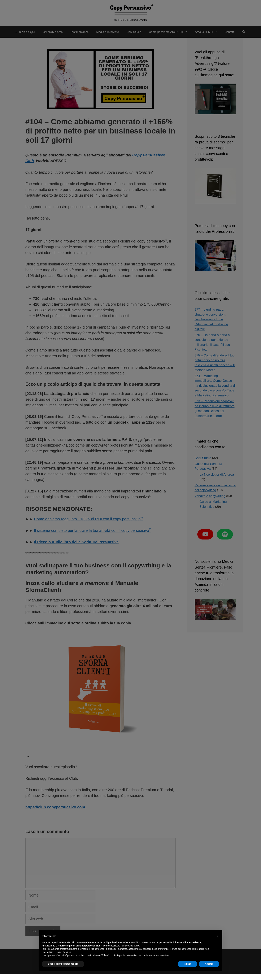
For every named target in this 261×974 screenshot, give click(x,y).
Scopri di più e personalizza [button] (63, 964)
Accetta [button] (209, 964)
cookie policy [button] (132, 945)
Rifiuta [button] (187, 964)
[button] (217, 936)
